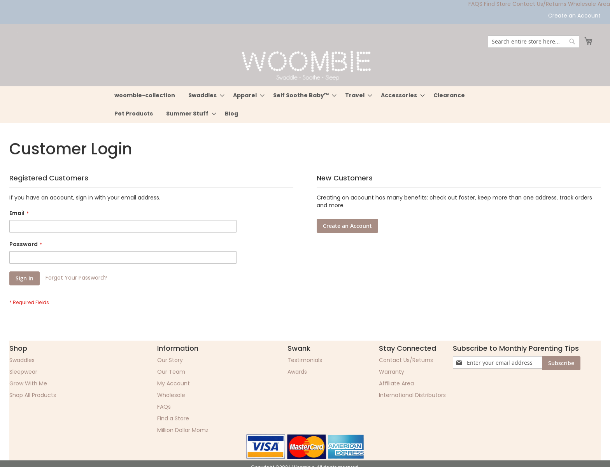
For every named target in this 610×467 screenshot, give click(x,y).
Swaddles (22, 360)
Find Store (497, 4)
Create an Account (574, 15)
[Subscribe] (561, 363)
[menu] (305, 104)
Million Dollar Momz (183, 430)
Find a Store (173, 418)
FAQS (475, 4)
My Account (173, 383)
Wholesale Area (589, 4)
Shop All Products (32, 395)
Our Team (171, 372)
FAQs (164, 407)
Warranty (391, 372)
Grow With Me (28, 383)
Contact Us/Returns (539, 4)
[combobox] (533, 41)
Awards (297, 372)
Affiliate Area (396, 383)
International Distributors (412, 395)
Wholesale (171, 395)
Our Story (170, 360)
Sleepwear (23, 372)
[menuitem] (145, 95)
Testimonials (304, 360)
